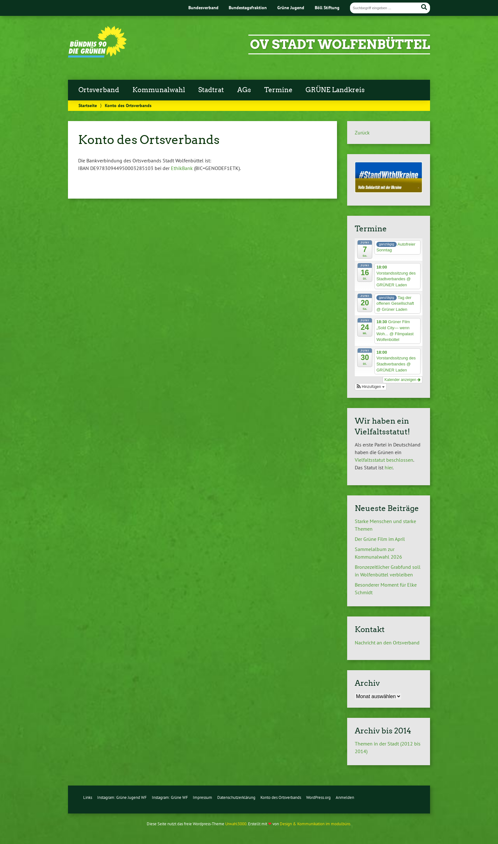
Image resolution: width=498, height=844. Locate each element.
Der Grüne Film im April (381, 539)
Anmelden (345, 797)
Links (87, 797)
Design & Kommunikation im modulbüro (315, 824)
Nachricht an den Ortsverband (387, 642)
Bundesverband (203, 7)
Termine (278, 90)
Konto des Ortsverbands (280, 797)
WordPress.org (318, 797)
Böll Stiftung (327, 7)
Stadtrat (211, 90)
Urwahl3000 (235, 824)
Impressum (202, 797)
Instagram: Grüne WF (170, 797)
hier (389, 467)
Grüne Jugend (290, 7)
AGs (244, 90)
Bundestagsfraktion (248, 7)
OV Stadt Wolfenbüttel (340, 44)
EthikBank (182, 168)
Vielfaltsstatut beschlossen (384, 460)
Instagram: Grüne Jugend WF (122, 797)
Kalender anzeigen (403, 380)
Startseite (87, 105)
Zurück (362, 132)
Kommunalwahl (158, 90)
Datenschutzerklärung (236, 797)
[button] (370, 387)
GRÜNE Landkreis (335, 90)
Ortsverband (98, 90)
